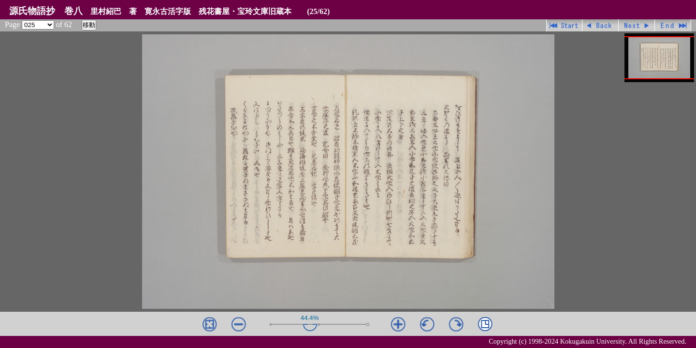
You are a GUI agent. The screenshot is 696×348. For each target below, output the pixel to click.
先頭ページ (564, 25)
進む (637, 25)
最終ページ (673, 25)
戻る (600, 25)
